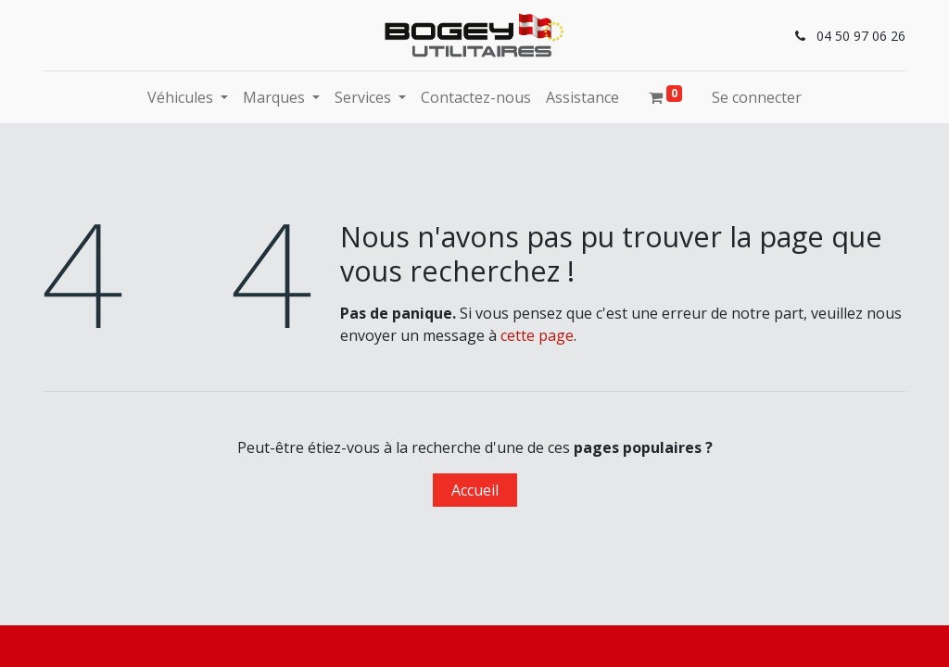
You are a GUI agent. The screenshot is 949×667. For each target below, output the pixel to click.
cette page (537, 335)
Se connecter (757, 97)
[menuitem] (475, 97)
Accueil (475, 490)
